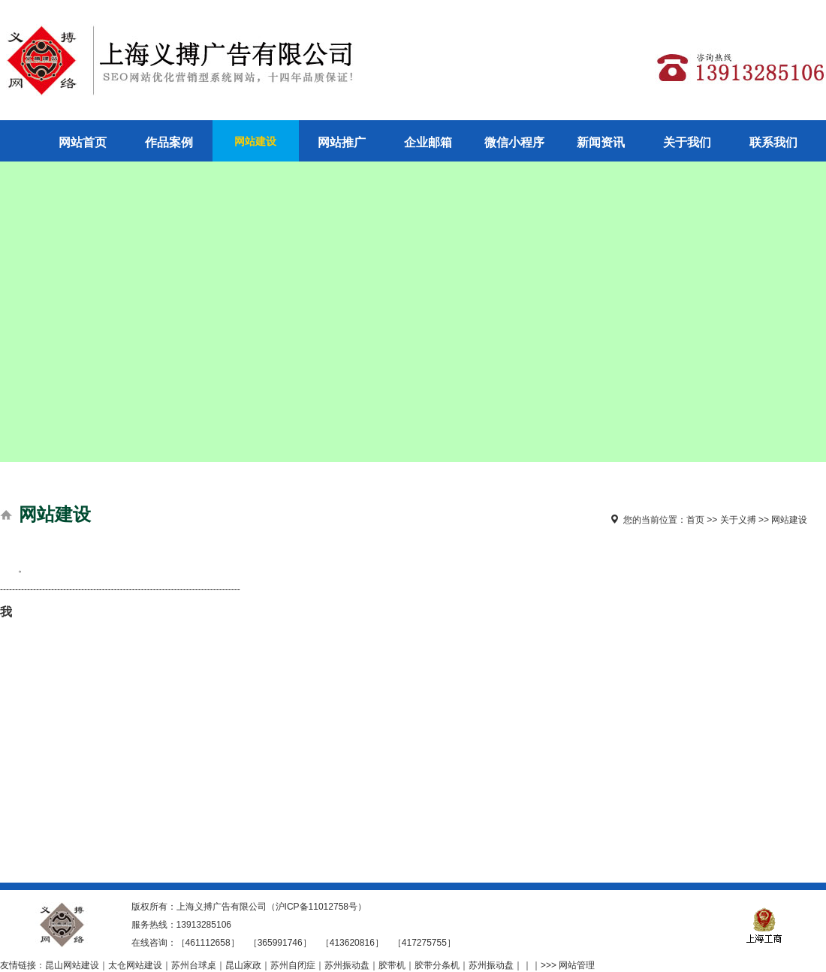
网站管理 (577, 965)
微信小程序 (514, 142)
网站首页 (83, 142)
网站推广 (342, 142)
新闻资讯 (601, 142)
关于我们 (687, 142)
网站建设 (255, 141)
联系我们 (773, 142)
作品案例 (169, 142)
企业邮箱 (428, 142)
